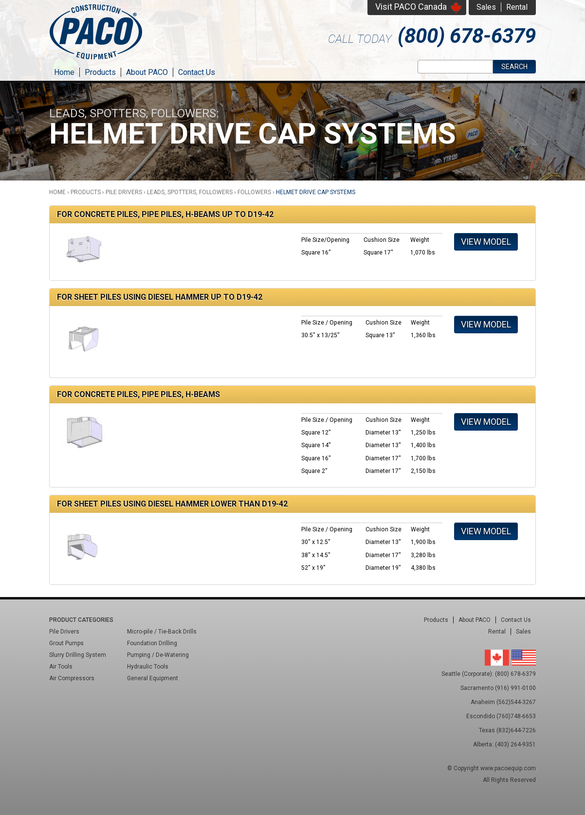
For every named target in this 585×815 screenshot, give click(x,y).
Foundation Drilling (152, 643)
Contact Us (196, 72)
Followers (254, 192)
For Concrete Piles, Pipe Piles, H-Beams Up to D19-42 (165, 214)
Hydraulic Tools (147, 666)
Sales (486, 7)
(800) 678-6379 (467, 36)
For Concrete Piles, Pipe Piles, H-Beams (138, 394)
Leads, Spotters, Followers (190, 192)
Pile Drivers (124, 192)
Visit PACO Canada (411, 6)
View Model (486, 241)
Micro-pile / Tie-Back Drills (162, 631)
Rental (517, 7)
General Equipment (152, 678)
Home (64, 72)
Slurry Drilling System (77, 655)
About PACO (147, 72)
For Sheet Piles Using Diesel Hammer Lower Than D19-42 (172, 503)
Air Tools (61, 666)
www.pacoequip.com (508, 768)
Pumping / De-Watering (158, 655)
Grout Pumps (66, 643)
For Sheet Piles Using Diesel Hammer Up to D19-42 (159, 297)
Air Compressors (71, 678)
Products (100, 72)
